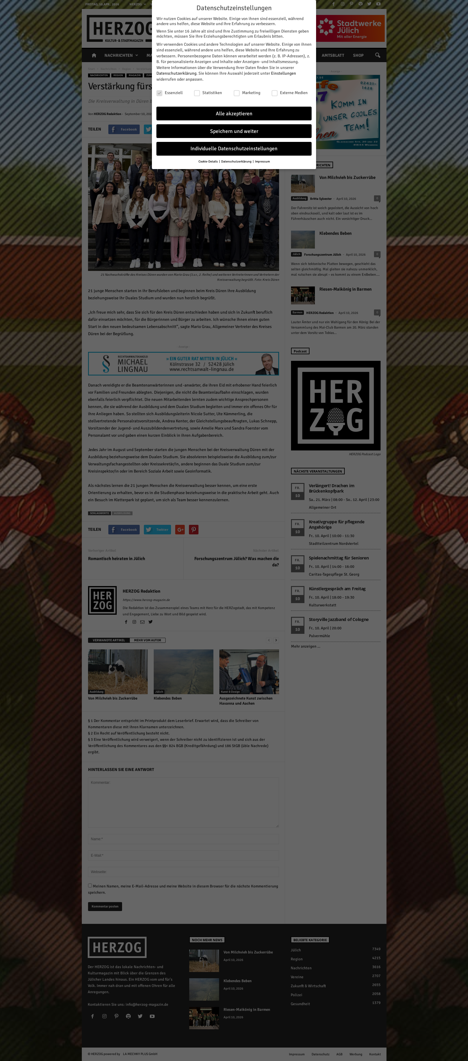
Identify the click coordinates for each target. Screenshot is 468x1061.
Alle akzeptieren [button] (234, 112)
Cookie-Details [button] (208, 160)
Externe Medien (290, 91)
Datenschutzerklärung (176, 72)
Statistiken (208, 91)
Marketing (247, 91)
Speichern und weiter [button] (234, 130)
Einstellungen (283, 72)
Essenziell (169, 91)
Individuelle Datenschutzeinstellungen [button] (234, 148)
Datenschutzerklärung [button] (236, 160)
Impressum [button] (262, 160)
